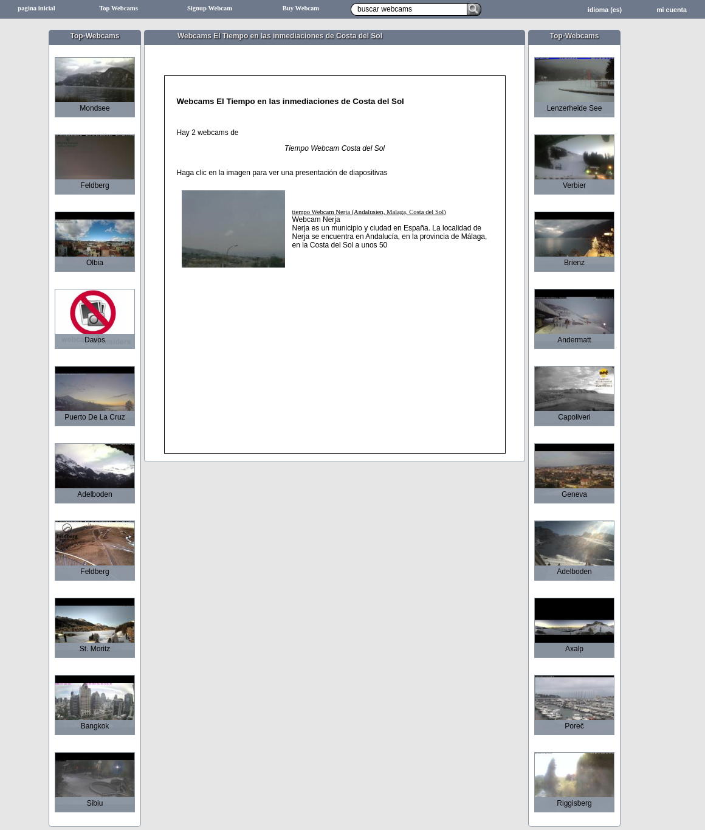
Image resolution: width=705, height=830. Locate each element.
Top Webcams (118, 8)
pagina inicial (36, 8)
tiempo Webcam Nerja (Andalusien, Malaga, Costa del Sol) (369, 212)
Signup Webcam (209, 8)
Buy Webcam (301, 8)
